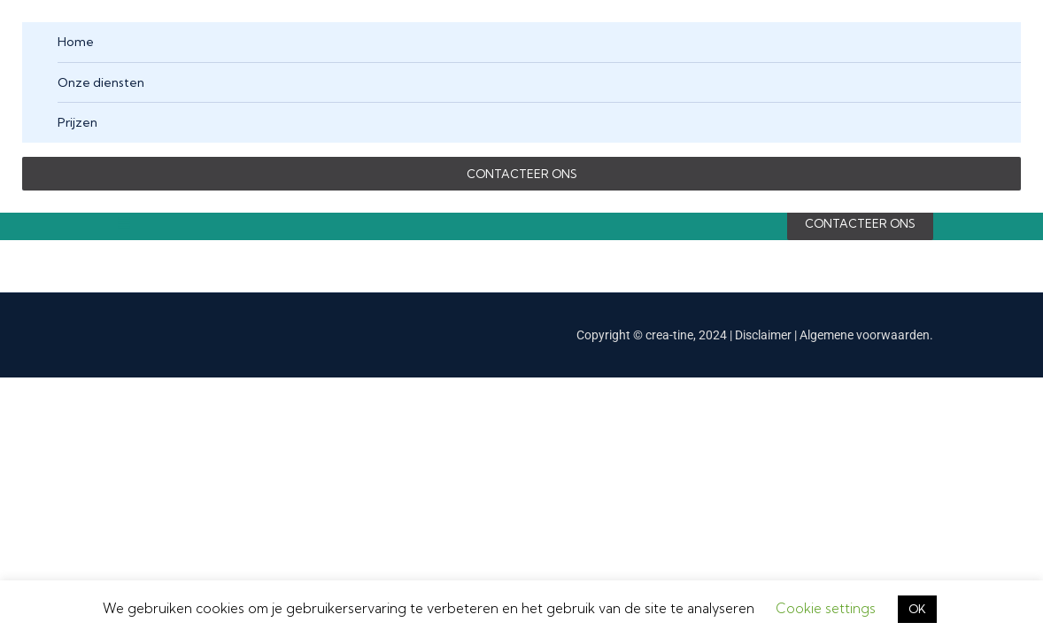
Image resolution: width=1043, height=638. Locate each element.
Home (76, 42)
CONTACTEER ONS (522, 174)
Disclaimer (764, 335)
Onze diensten (101, 82)
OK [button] (917, 609)
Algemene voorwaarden (865, 335)
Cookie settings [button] (826, 608)
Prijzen (77, 122)
